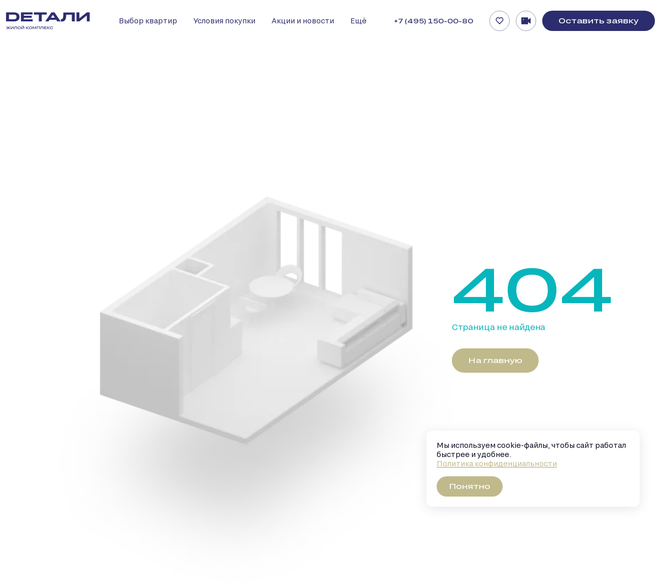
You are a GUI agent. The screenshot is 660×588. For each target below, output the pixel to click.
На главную (495, 360)
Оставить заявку (598, 20)
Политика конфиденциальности (497, 463)
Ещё (358, 20)
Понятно (469, 486)
